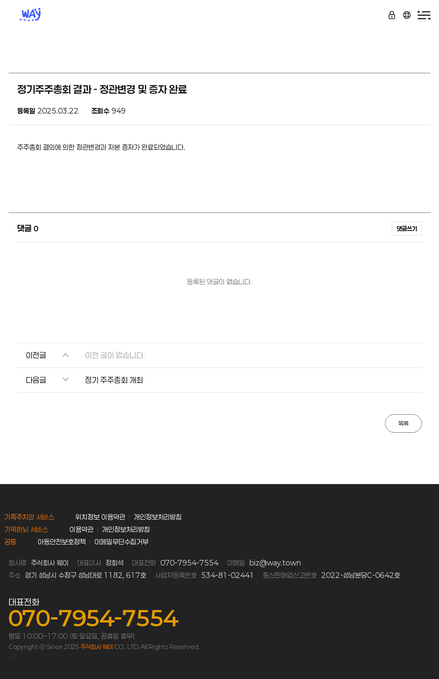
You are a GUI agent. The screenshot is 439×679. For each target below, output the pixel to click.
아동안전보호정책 (62, 542)
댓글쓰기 (407, 228)
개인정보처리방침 (158, 517)
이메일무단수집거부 (121, 542)
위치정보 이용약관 (100, 517)
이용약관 (81, 529)
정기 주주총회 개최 (114, 380)
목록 (403, 423)
